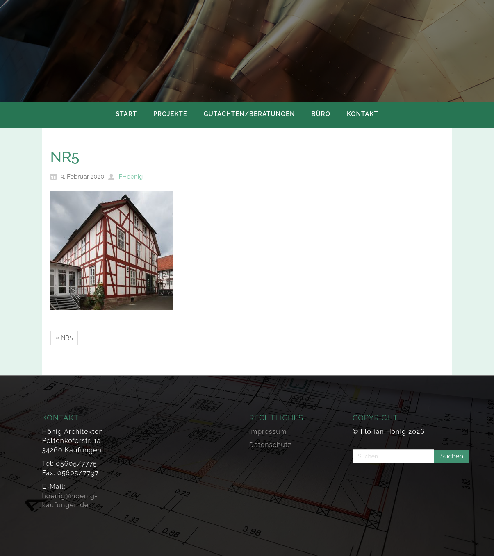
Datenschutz (270, 445)
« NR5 (64, 337)
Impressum (268, 432)
